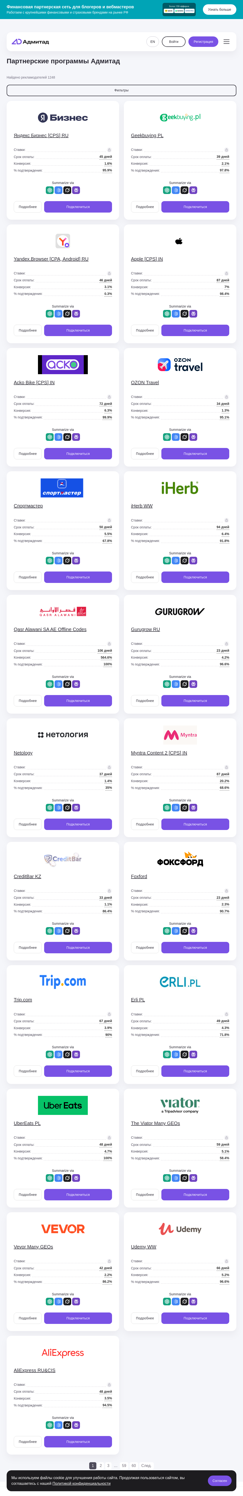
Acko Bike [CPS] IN (34, 382)
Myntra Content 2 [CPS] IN (159, 752)
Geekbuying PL (147, 135)
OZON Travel (145, 382)
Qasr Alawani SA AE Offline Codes (50, 629)
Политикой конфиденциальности (81, 1483)
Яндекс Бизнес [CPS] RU (41, 135)
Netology (23, 752)
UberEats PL (27, 1123)
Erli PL (138, 999)
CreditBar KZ (27, 876)
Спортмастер (28, 505)
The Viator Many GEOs (155, 1123)
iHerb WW (142, 505)
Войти (173, 33)
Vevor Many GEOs (33, 1246)
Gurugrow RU (145, 629)
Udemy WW (143, 1246)
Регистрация (203, 33)
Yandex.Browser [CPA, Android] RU (51, 259)
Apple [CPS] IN (147, 259)
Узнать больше (219, 9)
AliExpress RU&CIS (35, 1370)
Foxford (139, 876)
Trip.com (23, 999)
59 (124, 1466)
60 (134, 1466)
